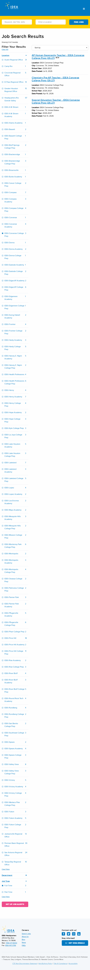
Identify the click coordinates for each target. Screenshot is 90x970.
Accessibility (73, 964)
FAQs (24, 945)
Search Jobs (26, 934)
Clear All (5, 50)
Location (15, 55)
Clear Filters (6, 869)
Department (15, 875)
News (24, 943)
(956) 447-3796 (10, 945)
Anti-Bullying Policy (45, 964)
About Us (25, 937)
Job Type (15, 881)
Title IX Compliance (60, 964)
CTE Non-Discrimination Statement (24, 964)
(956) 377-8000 (11, 943)
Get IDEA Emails (75, 943)
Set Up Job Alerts (15, 904)
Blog (23, 940)
